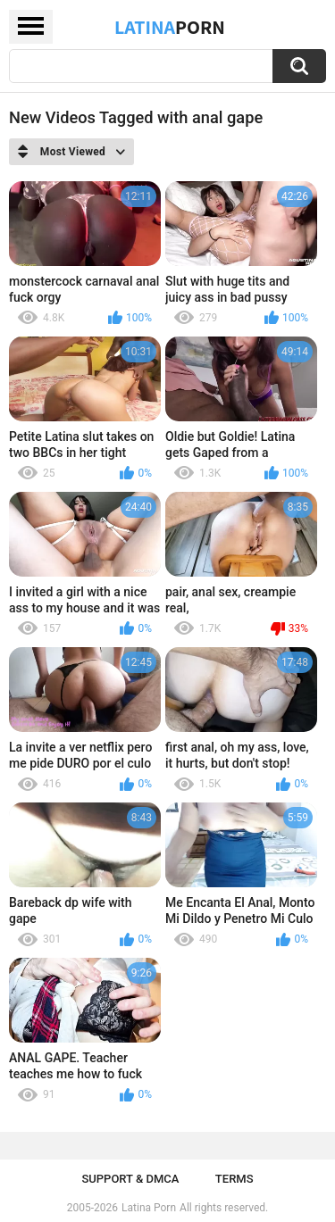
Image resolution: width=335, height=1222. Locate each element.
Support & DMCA (130, 1178)
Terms (234, 1178)
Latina (169, 26)
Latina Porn (148, 1207)
